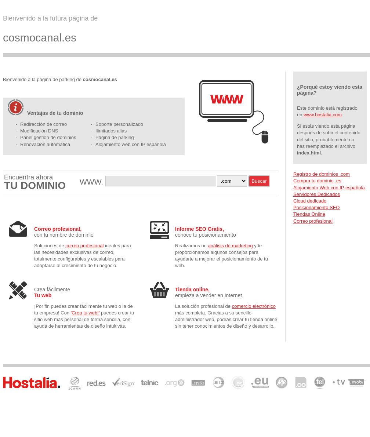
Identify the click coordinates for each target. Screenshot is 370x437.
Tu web (42, 295)
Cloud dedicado (309, 201)
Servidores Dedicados (316, 194)
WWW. (92, 182)
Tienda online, (192, 289)
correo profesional (84, 245)
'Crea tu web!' (85, 313)
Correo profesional (313, 221)
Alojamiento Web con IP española (329, 187)
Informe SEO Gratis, (199, 229)
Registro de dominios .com (321, 174)
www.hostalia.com (323, 114)
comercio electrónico (254, 306)
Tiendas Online (309, 214)
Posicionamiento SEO (316, 207)
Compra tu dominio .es (317, 180)
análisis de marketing (230, 245)
